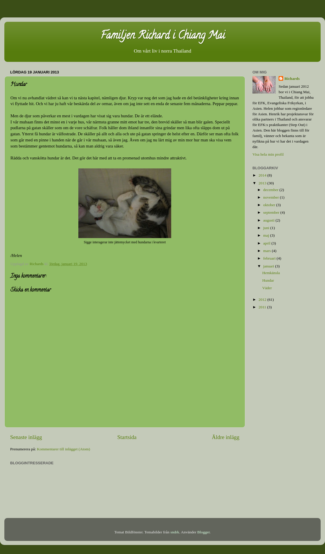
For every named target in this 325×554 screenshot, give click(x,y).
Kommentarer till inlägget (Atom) (63, 449)
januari (269, 266)
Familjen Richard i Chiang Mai (162, 36)
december (271, 190)
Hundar (268, 280)
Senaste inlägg (26, 437)
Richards (292, 78)
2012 (263, 299)
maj (266, 235)
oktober (269, 205)
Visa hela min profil (268, 154)
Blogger (203, 532)
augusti (269, 220)
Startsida (126, 437)
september (271, 212)
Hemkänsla (271, 273)
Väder (267, 288)
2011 (263, 307)
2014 (263, 175)
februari (270, 258)
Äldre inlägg (225, 437)
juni (266, 228)
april (267, 243)
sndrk (174, 532)
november (271, 197)
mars (267, 251)
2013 (263, 183)
